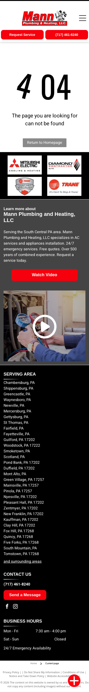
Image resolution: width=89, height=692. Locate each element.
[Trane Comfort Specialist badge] (24, 186)
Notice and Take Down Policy (26, 676)
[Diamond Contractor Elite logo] (64, 164)
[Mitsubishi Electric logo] (24, 164)
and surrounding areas (23, 561)
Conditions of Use (73, 672)
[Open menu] (82, 18)
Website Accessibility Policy (63, 676)
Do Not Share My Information (42, 672)
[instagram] (15, 607)
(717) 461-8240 (17, 584)
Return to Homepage (44, 142)
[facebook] (7, 607)
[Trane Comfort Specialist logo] (64, 186)
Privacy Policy (11, 672)
